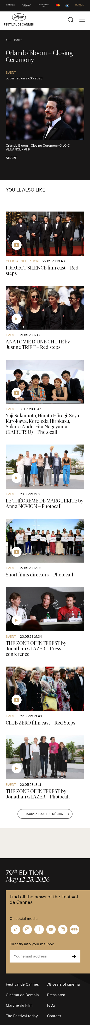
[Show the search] (71, 20)
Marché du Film (19, 1005)
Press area (56, 995)
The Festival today (22, 1016)
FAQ (51, 1005)
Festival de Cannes (22, 984)
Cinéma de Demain (22, 995)
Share (11, 158)
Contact (54, 1016)
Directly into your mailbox (32, 944)
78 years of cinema (63, 984)
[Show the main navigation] (82, 20)
